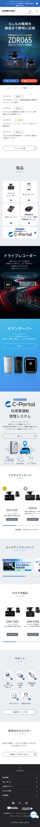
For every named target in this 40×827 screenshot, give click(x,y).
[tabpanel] (20, 50)
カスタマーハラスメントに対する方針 (20, 816)
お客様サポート (8, 786)
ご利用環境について (8, 813)
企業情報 (5, 795)
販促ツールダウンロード (20, 754)
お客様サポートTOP (20, 712)
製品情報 (5, 777)
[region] (21, 506)
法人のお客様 (7, 791)
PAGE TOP (20, 771)
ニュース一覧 (20, 148)
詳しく (20, 275)
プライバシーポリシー (22, 813)
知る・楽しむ (7, 782)
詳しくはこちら (11, 81)
